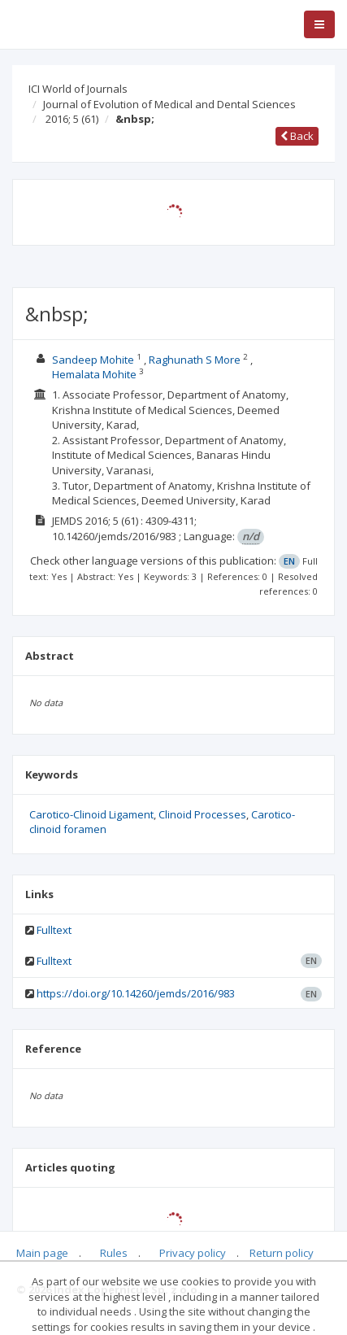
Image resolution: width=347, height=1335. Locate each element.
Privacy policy (192, 1253)
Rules (114, 1253)
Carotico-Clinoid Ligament (91, 814)
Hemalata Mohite (95, 374)
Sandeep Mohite (94, 359)
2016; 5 (72, 118)
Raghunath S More (195, 359)
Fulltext (54, 930)
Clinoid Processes (202, 814)
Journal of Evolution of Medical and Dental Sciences (169, 104)
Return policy (281, 1253)
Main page (42, 1253)
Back (297, 136)
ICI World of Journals (78, 88)
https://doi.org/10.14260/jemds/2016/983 (136, 993)
